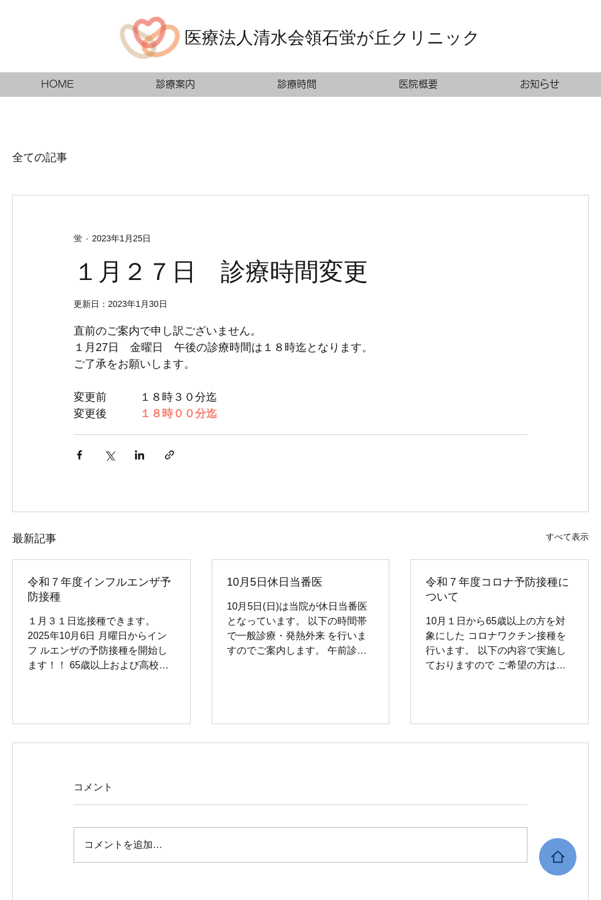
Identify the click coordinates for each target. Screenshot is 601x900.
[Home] (557, 856)
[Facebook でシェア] (79, 455)
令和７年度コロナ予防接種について (497, 589)
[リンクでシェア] (169, 455)
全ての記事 (39, 157)
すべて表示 (567, 537)
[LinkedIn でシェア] (139, 455)
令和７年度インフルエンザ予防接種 (99, 589)
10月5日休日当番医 (275, 582)
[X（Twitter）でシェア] (109, 455)
